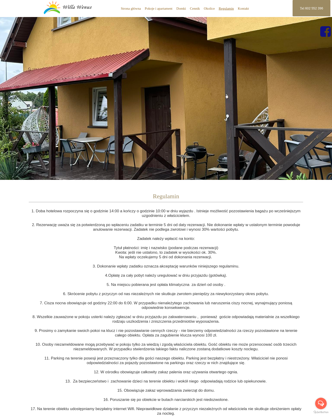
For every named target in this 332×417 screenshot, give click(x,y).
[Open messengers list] (321, 403)
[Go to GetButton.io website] (321, 412)
